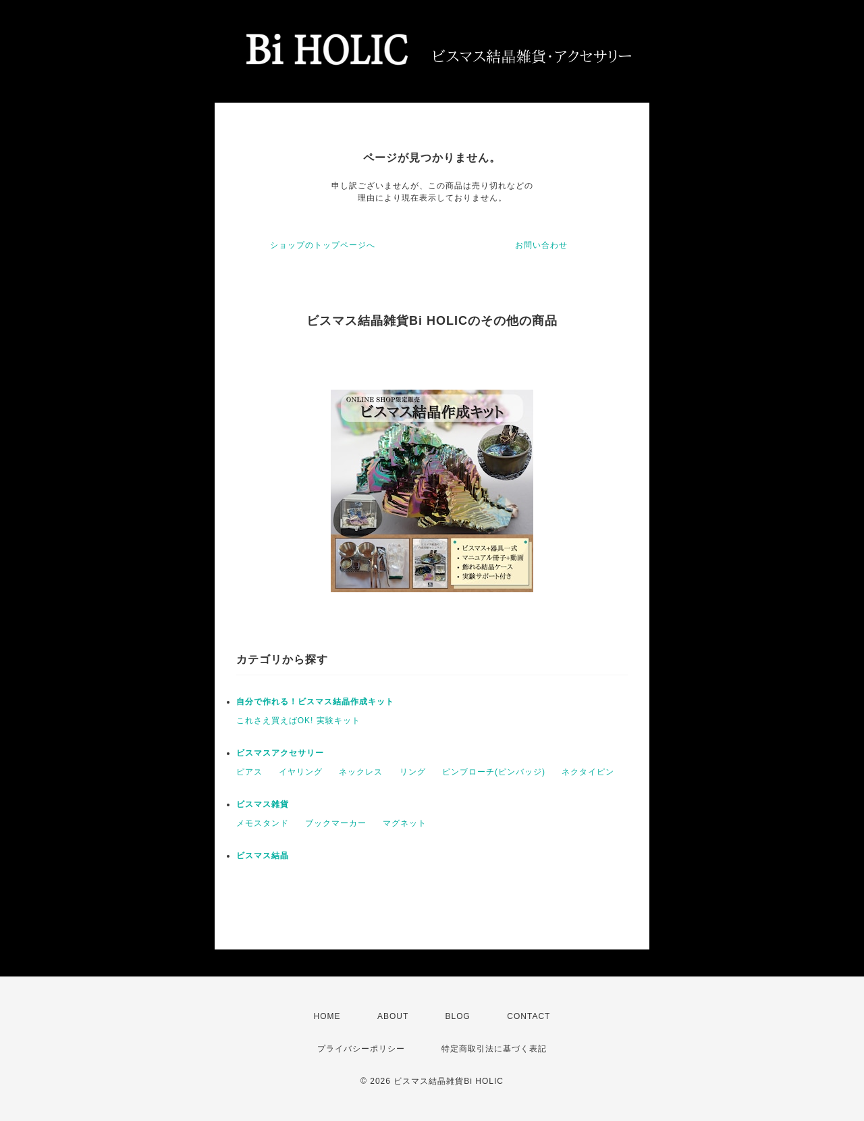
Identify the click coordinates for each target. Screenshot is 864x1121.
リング (413, 772)
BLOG (458, 1016)
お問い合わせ (541, 245)
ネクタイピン (588, 772)
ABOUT (392, 1016)
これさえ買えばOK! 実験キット (298, 720)
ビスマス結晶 (262, 855)
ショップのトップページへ (322, 245)
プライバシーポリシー (361, 1048)
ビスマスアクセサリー (280, 753)
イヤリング (301, 772)
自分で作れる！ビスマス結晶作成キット (315, 701)
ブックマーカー (336, 823)
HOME (327, 1016)
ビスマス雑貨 (262, 804)
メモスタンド (262, 823)
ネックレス (361, 772)
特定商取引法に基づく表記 (494, 1048)
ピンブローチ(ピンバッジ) (493, 772)
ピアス (249, 772)
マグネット (405, 823)
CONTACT (528, 1016)
